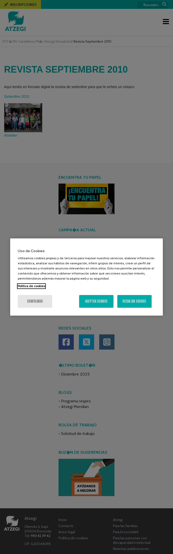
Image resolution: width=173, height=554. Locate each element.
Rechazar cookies (134, 301)
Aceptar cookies (96, 301)
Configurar (35, 301)
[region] (86, 277)
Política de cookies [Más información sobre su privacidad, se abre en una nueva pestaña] (31, 286)
